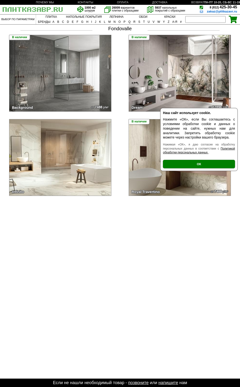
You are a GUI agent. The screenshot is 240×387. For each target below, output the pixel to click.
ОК (199, 164)
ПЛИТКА (51, 16)
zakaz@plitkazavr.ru (222, 11)
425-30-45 (223, 7)
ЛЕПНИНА (116, 16)
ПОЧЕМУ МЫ (45, 2)
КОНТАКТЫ (85, 2)
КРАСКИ (169, 16)
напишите (168, 382)
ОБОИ (143, 16)
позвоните (138, 382)
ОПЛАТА (122, 2)
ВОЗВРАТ (197, 2)
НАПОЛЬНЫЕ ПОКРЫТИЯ (84, 16)
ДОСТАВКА (160, 2)
